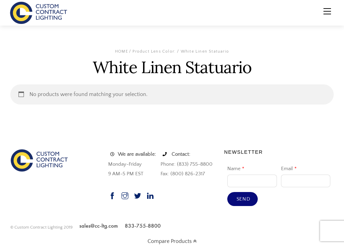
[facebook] (112, 195)
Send (244, 199)
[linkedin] (150, 195)
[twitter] (137, 195)
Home (121, 51)
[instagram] (125, 195)
